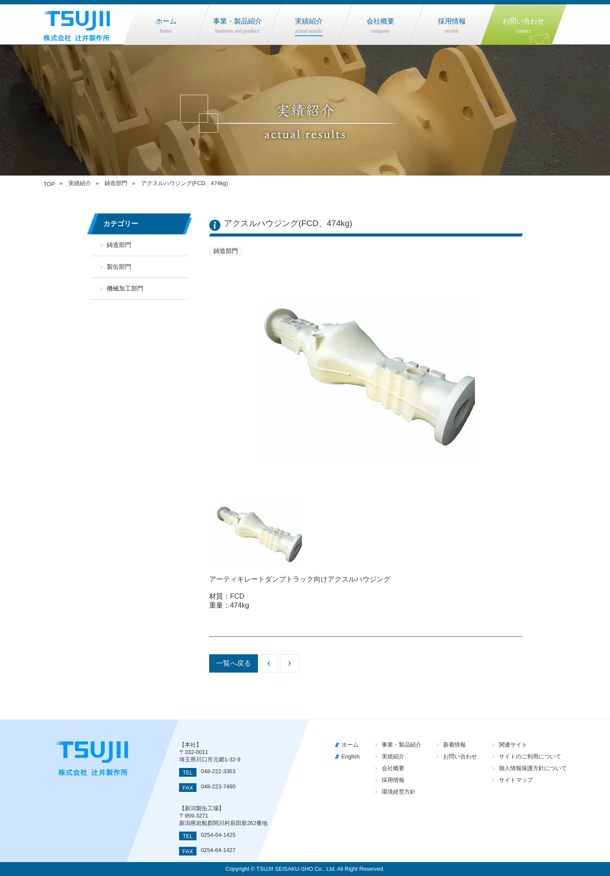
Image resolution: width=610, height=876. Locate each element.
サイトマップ (516, 780)
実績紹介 (393, 756)
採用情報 (393, 780)
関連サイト (513, 744)
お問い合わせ (460, 756)
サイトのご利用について (530, 756)
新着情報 (454, 744)
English (351, 756)
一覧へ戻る (233, 663)
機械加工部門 (125, 288)
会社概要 (393, 768)
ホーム (350, 744)
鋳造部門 (119, 244)
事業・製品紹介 (401, 744)
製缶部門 (119, 266)
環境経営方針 (399, 791)
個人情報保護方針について (533, 768)
